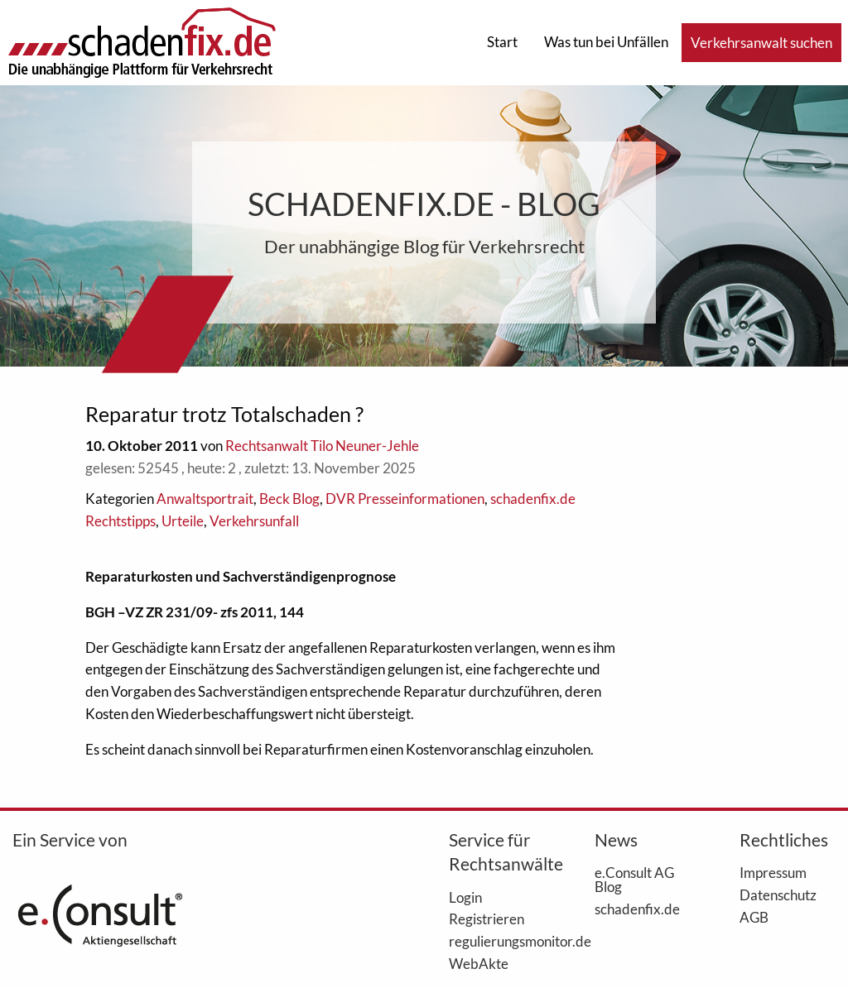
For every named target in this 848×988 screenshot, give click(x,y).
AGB (754, 917)
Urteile (182, 521)
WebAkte (478, 963)
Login (465, 897)
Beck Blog (289, 498)
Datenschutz (778, 894)
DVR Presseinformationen (404, 498)
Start (502, 41)
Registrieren (486, 918)
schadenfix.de (637, 908)
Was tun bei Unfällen (606, 41)
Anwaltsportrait (205, 498)
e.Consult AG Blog (634, 879)
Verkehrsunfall (254, 521)
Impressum (773, 872)
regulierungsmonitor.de (497, 941)
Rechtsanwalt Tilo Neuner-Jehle (322, 445)
